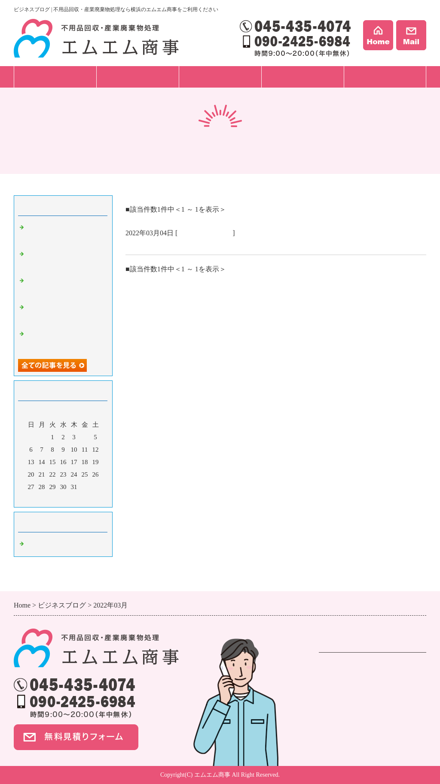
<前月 (47, 498)
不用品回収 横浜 (204, 233)
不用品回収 (336, 666)
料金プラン (220, 77)
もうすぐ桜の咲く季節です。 (175, 244)
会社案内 (385, 77)
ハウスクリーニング (350, 699)
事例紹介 (302, 77)
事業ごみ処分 (339, 688)
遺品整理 (332, 677)
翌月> (79, 498)
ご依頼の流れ (137, 77)
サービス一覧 (55, 77)
